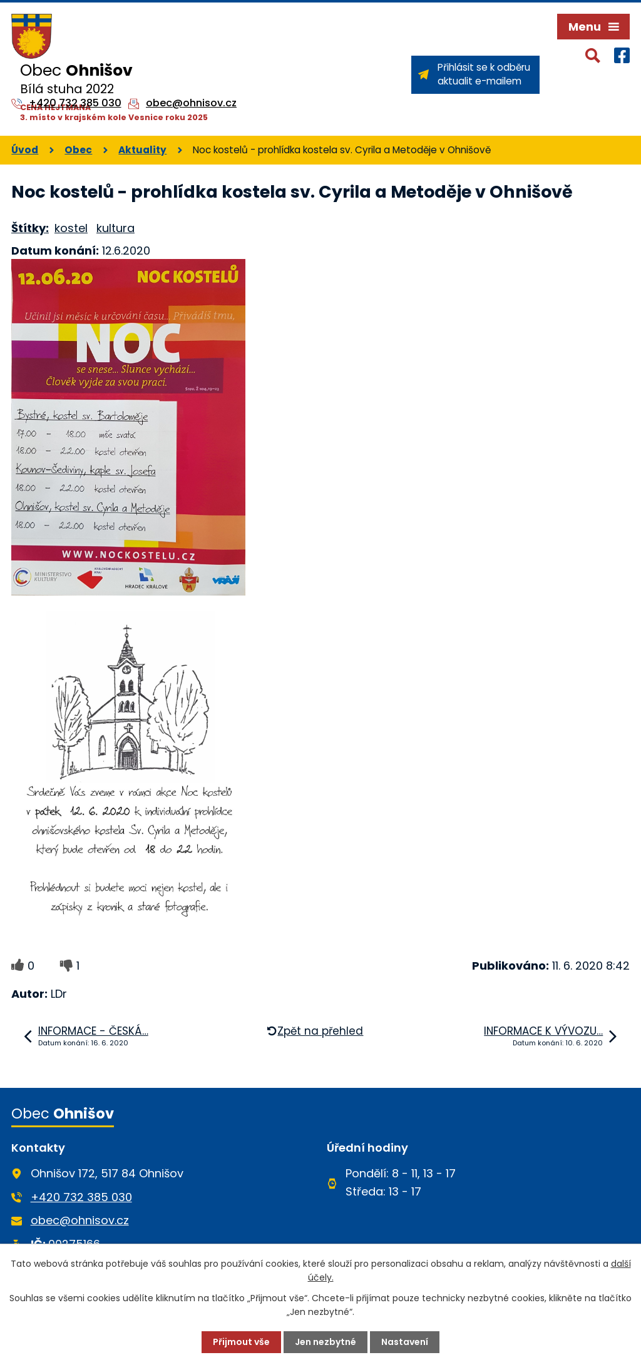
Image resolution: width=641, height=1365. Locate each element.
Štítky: (30, 228)
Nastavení (404, 1342)
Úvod (24, 149)
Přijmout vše (241, 1342)
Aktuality (142, 149)
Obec (78, 149)
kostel (71, 228)
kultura (115, 228)
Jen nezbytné (325, 1342)
